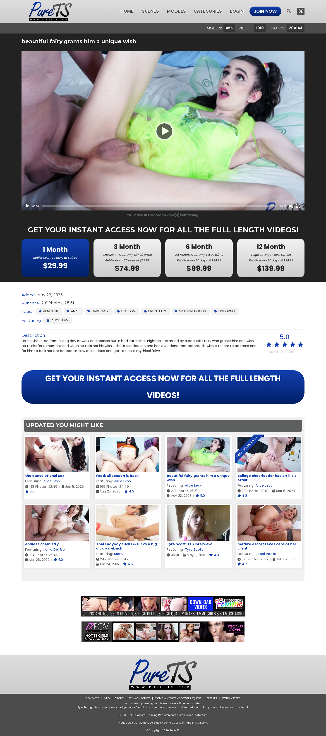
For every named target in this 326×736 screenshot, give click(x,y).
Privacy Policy (139, 698)
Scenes (150, 11)
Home (127, 11)
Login (237, 11)
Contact (92, 698)
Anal (73, 311)
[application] (163, 130)
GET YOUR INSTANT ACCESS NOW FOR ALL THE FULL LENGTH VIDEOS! (162, 387)
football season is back (117, 475)
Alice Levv (57, 320)
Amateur (48, 311)
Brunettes (155, 311)
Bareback (98, 311)
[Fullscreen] (298, 206)
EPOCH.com (199, 722)
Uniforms (224, 311)
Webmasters (231, 698)
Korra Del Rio (54, 549)
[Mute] (291, 206)
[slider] (159, 206)
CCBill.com (178, 722)
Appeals (211, 698)
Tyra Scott (194, 549)
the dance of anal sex (44, 475)
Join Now (265, 11)
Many (118, 554)
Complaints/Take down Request (178, 698)
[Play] (163, 131)
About (119, 698)
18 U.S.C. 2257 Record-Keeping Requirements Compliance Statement (163, 715)
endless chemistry (42, 544)
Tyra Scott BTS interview (189, 544)
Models (176, 11)
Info (107, 698)
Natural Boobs (190, 311)
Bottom (126, 311)
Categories (208, 11)
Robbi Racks (266, 554)
